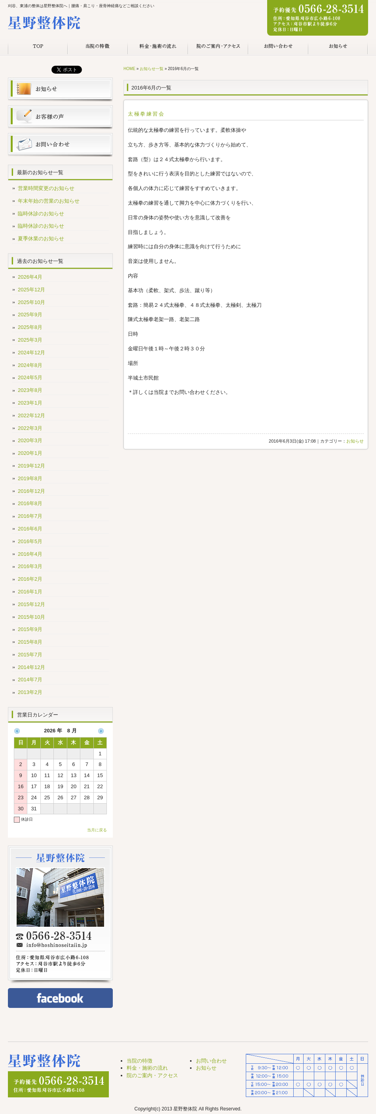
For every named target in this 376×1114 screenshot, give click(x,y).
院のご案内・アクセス (218, 47)
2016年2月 (30, 579)
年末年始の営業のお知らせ (49, 201)
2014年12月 (31, 667)
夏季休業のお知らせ (41, 238)
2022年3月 (30, 428)
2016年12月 (31, 491)
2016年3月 (30, 566)
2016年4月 (30, 554)
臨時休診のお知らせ (41, 214)
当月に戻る (97, 830)
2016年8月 (30, 503)
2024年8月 (30, 365)
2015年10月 (31, 617)
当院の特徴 (98, 47)
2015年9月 (30, 629)
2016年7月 (30, 516)
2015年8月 (30, 642)
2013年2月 (30, 692)
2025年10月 (31, 302)
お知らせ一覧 (151, 69)
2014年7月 (30, 679)
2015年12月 (31, 604)
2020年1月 (30, 453)
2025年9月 (30, 314)
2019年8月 (30, 478)
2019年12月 (31, 466)
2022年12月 (31, 415)
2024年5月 (30, 377)
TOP (38, 47)
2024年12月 (31, 352)
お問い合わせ (278, 47)
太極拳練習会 (146, 114)
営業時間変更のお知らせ (46, 188)
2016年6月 (30, 529)
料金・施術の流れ (158, 47)
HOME (129, 69)
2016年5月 (30, 541)
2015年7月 (30, 655)
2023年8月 (30, 390)
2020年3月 (30, 440)
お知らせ (338, 47)
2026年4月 (30, 277)
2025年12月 (31, 290)
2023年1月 (30, 403)
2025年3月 (30, 340)
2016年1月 (30, 592)
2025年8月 (30, 327)
